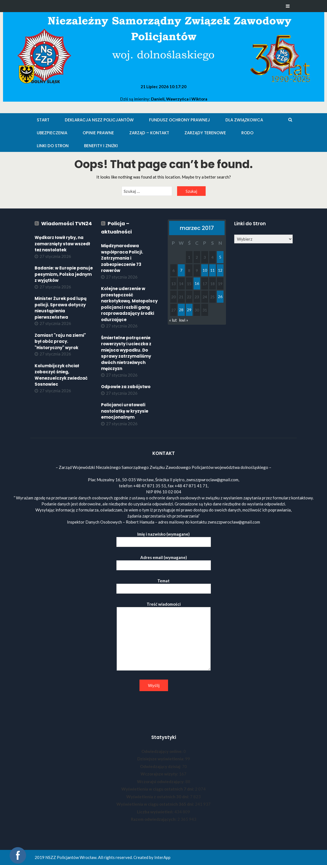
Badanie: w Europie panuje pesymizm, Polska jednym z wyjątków (64, 274)
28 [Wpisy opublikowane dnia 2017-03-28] (181, 309)
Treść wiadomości (164, 636)
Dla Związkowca (244, 120)
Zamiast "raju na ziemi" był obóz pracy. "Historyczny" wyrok (60, 341)
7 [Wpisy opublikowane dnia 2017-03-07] (181, 270)
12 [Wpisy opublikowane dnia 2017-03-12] (220, 270)
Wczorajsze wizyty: (160, 773)
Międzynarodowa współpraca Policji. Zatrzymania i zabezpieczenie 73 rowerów (122, 258)
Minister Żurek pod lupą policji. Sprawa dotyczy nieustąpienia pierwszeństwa (60, 308)
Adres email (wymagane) (163, 561)
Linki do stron (53, 146)
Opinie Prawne (98, 133)
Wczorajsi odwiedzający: (161, 781)
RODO (247, 133)
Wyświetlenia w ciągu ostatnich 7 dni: (158, 788)
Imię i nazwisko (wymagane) (163, 538)
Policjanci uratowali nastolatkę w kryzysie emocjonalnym (124, 411)
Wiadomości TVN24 (66, 223)
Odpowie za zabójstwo (125, 387)
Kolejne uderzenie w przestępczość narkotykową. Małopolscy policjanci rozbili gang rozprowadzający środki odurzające (129, 304)
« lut (173, 320)
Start (43, 120)
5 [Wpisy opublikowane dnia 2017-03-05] (220, 257)
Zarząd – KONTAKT (149, 133)
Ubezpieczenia (52, 133)
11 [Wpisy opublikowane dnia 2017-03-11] (212, 270)
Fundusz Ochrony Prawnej (179, 120)
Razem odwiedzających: (154, 819)
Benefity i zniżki (101, 146)
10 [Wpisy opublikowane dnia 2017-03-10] (205, 270)
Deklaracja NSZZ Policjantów (99, 120)
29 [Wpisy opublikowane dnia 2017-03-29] (189, 309)
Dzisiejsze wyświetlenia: (161, 758)
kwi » (183, 320)
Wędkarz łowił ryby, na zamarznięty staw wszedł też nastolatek (62, 244)
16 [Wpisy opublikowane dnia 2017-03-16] (197, 283)
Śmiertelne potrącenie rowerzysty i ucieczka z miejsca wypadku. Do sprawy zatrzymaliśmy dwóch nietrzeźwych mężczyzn (126, 353)
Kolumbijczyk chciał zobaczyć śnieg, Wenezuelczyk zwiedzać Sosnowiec (61, 375)
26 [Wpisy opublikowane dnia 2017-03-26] (220, 296)
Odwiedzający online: (162, 751)
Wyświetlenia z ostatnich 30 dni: (158, 796)
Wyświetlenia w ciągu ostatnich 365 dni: (155, 804)
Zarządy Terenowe (205, 133)
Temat (163, 584)
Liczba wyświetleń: (155, 811)
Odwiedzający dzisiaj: (161, 766)
